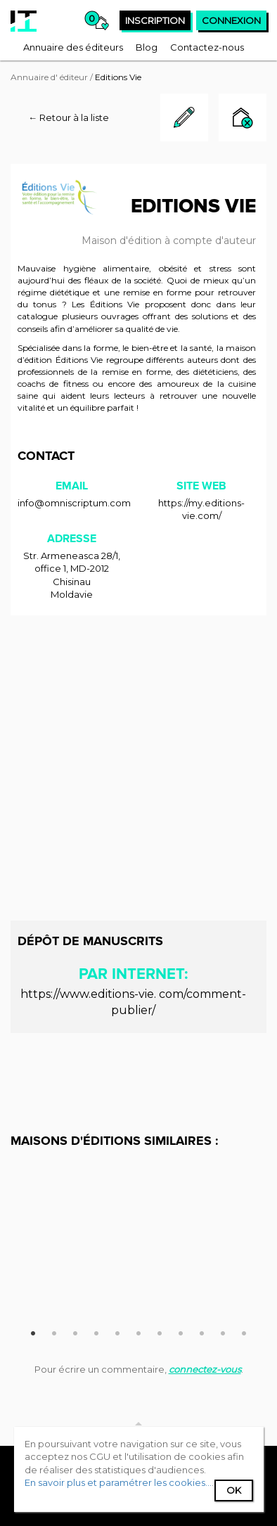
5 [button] (117, 1331)
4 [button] (96, 1331)
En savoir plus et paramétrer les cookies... (118, 1482)
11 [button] (244, 1331)
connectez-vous (205, 1369)
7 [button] (160, 1331)
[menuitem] (73, 47)
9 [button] (202, 1331)
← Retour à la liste (68, 117)
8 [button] (181, 1331)
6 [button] (138, 1331)
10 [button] (223, 1331)
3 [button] (75, 1331)
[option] (138, 1162)
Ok (233, 1490)
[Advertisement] (138, 767)
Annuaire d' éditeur (49, 77)
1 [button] (33, 1331)
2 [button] (54, 1331)
